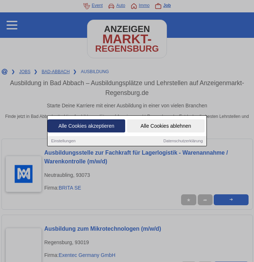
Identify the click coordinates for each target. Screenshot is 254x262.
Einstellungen (63, 141)
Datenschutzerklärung (183, 141)
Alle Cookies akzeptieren (86, 127)
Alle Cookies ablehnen (165, 127)
